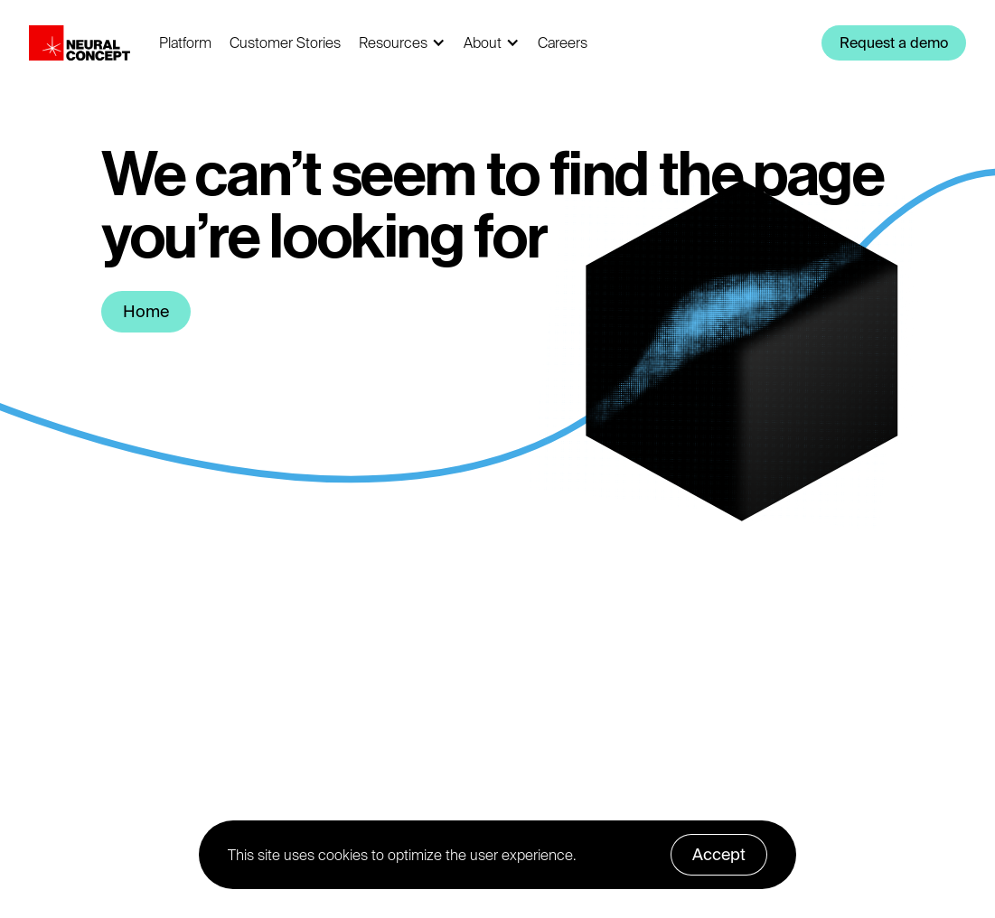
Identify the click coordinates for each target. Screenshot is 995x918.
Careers (562, 42)
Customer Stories (285, 42)
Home (146, 311)
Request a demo (894, 42)
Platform (185, 42)
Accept (719, 854)
